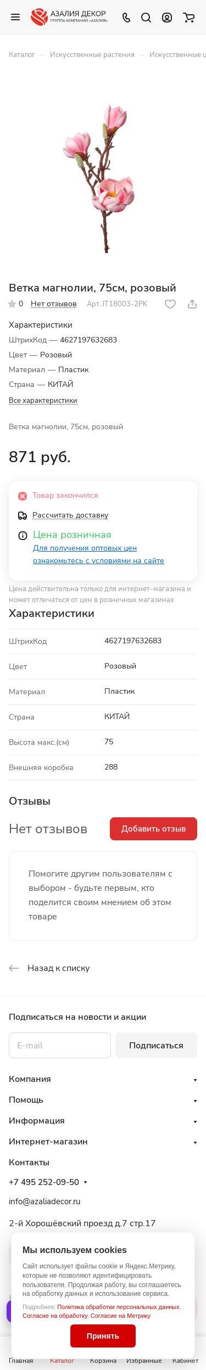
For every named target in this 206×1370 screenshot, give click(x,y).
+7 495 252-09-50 (44, 1182)
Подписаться (156, 1046)
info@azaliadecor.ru (44, 1201)
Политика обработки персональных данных (118, 1307)
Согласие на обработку (55, 1315)
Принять (103, 1336)
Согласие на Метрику (121, 1315)
